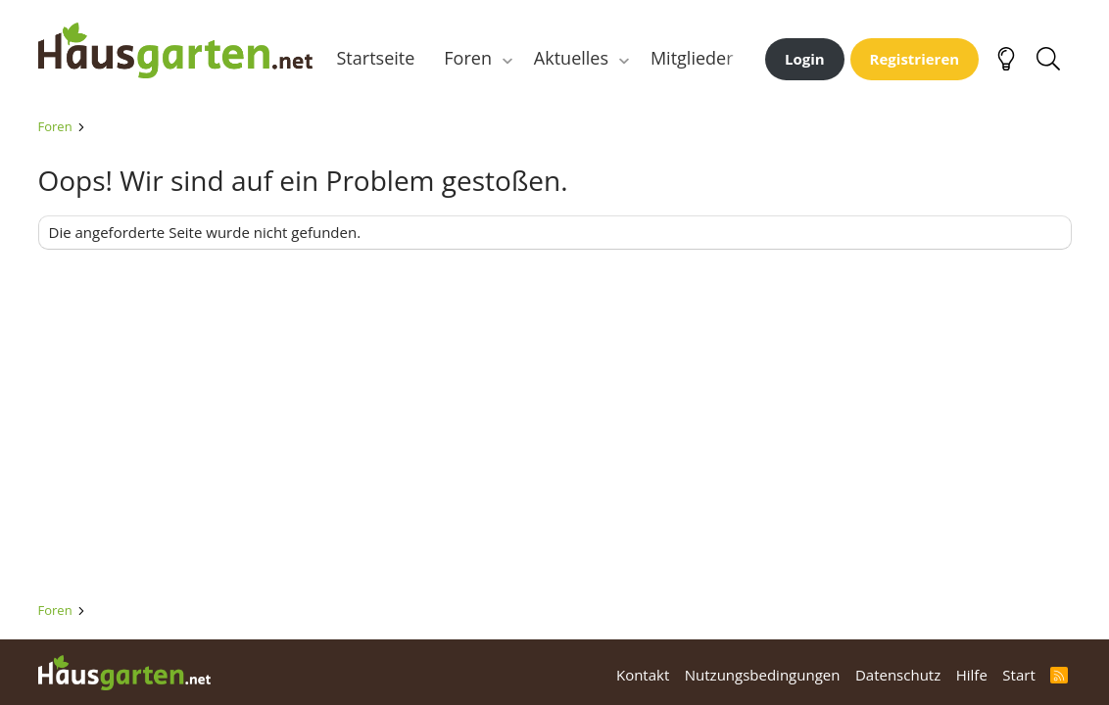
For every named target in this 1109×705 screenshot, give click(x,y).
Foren (468, 58)
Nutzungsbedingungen (763, 674)
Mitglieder (692, 58)
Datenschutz (897, 674)
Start (1018, 674)
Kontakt (642, 674)
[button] (507, 58)
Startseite (376, 58)
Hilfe (972, 674)
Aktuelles (571, 58)
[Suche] (1049, 58)
